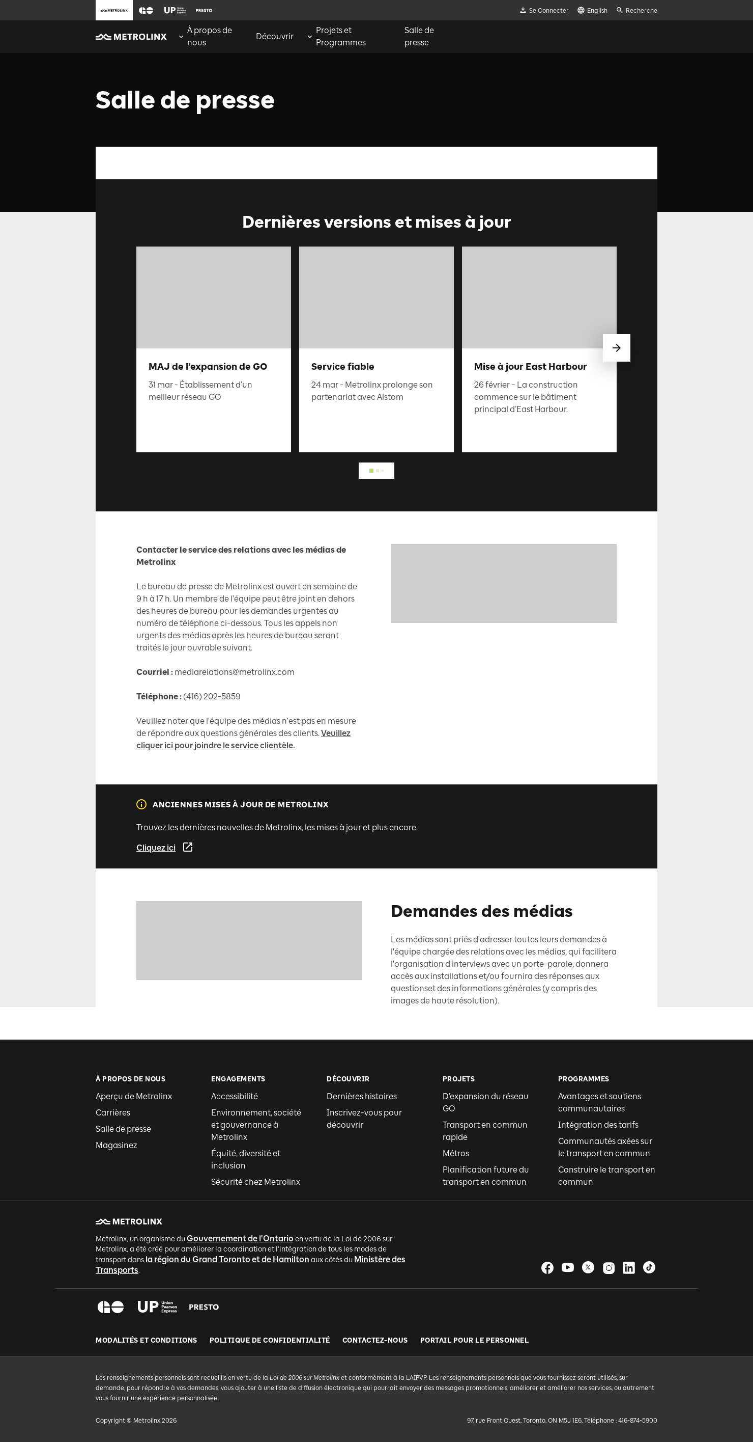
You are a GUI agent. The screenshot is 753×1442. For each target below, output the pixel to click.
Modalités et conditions (146, 1341)
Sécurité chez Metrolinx (255, 1182)
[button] (146, 10)
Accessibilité (234, 1096)
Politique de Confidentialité (270, 1341)
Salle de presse (123, 1129)
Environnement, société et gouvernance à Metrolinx (256, 1125)
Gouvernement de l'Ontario (240, 1238)
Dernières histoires (362, 1096)
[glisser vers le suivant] (616, 348)
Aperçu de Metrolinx (134, 1096)
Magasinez (116, 1145)
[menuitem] (210, 36)
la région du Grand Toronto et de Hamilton (227, 1259)
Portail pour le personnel (474, 1341)
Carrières (113, 1113)
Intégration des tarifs (598, 1125)
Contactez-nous (375, 1341)
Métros (456, 1153)
